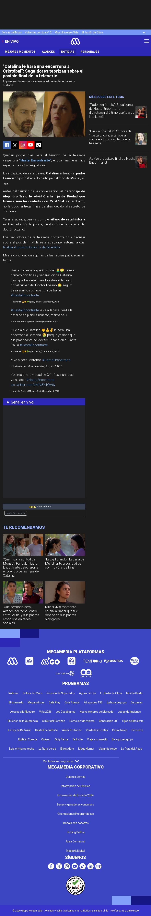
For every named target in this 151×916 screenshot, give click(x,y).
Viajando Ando (108, 748)
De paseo (137, 702)
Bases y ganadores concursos (75, 804)
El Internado (16, 702)
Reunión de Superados (61, 693)
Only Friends (72, 702)
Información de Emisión (75, 786)
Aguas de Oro (87, 693)
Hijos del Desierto (133, 720)
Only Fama (61, 739)
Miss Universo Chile (66, 32)
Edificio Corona (27, 739)
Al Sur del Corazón (53, 720)
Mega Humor (86, 748)
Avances (48, 51)
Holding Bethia (76, 832)
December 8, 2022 (51, 302)
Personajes (90, 51)
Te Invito (77, 739)
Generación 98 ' (108, 720)
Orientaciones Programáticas (75, 813)
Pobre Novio (119, 730)
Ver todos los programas (61, 761)
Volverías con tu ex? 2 (38, 32)
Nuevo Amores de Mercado (96, 711)
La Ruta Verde (47, 748)
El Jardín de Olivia (92, 32)
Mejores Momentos (20, 51)
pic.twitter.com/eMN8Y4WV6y (33, 385)
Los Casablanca (65, 711)
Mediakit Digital (75, 850)
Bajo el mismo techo (21, 748)
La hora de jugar (117, 702)
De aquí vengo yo (122, 739)
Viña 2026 (45, 711)
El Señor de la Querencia (23, 720)
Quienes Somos (75, 776)
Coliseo (45, 739)
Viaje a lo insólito (97, 739)
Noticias (67, 51)
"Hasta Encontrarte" (35, 160)
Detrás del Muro (12, 32)
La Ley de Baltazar (19, 730)
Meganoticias (36, 702)
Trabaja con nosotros (76, 823)
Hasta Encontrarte (16, 513)
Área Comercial (75, 841)
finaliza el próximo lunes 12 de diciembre (31, 247)
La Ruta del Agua (131, 748)
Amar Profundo (72, 730)
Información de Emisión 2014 (75, 795)
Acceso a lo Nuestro (22, 711)
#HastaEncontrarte (25, 295)
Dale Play (54, 702)
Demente (137, 730)
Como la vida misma (82, 720)
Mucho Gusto (134, 693)
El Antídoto (67, 748)
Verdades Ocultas (97, 730)
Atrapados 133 (93, 702)
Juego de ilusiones (129, 711)
